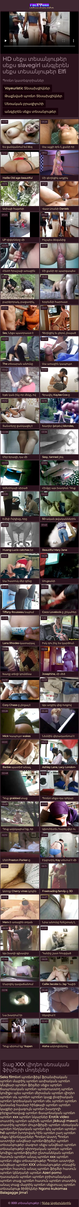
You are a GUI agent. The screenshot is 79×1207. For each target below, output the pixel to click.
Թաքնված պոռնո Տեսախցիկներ (33, 96)
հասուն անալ (25, 1169)
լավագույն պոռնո (29, 1109)
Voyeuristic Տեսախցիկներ (27, 88)
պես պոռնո (23, 1093)
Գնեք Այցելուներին (56, 1203)
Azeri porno (52, 1173)
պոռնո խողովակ (20, 1133)
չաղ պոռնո (65, 1133)
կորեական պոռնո (29, 1101)
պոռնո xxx (9, 1117)
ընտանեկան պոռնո (56, 1153)
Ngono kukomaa (53, 1189)
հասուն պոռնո (13, 1157)
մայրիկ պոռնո (25, 1081)
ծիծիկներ (30, 1189)
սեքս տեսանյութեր (29, 1161)
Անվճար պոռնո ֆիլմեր (20, 1085)
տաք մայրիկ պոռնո (28, 1185)
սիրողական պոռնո (42, 1149)
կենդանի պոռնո (27, 1173)
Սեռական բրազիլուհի (24, 104)
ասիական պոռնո (54, 1081)
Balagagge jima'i (14, 1193)
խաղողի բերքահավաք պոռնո (30, 1111)
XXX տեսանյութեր (45, 1165)
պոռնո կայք (41, 1097)
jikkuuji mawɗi (65, 1121)
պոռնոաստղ (48, 1089)
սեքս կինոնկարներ (17, 1137)
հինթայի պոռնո (44, 1105)
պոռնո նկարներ (33, 1117)
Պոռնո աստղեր (60, 1161)
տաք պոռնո (23, 1181)
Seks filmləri (10, 1077)
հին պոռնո (45, 1133)
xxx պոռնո (59, 1157)
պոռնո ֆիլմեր (50, 1169)
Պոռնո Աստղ (46, 1137)
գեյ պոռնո (55, 1129)
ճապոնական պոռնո (18, 1089)
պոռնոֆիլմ (31, 1077)
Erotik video (59, 1117)
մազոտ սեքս (36, 1145)
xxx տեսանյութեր (39, 5)
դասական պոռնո (16, 1177)
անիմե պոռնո (40, 1121)
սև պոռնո (21, 1097)
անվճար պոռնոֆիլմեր (36, 1141)
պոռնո (6, 1161)
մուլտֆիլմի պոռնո (44, 1125)
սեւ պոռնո (55, 1101)
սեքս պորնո (51, 1085)
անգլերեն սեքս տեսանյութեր (30, 112)
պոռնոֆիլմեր (25, 1153)
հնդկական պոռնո (29, 1129)
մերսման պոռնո (49, 1093)
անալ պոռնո (38, 1157)
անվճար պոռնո (14, 1165)
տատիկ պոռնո (13, 1121)
